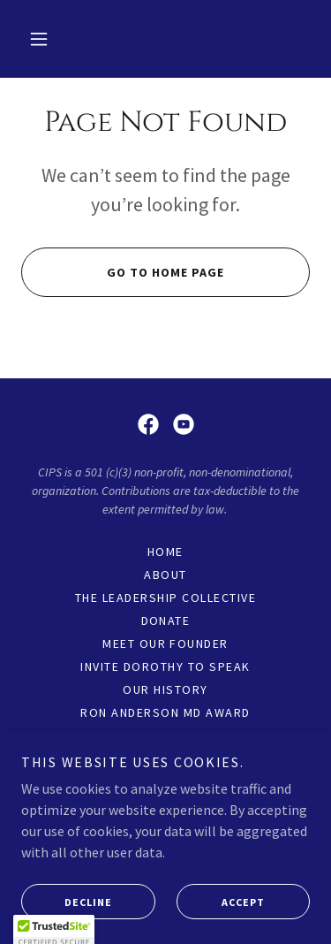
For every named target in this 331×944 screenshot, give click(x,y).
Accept (221, 926)
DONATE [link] (166, 620)
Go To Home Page (122, 272)
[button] (38, 39)
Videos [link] (166, 735)
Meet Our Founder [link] (165, 643)
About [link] (165, 574)
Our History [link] (165, 689)
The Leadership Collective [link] (165, 597)
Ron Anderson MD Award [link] (165, 712)
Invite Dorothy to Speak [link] (165, 666)
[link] (148, 424)
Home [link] (165, 552)
